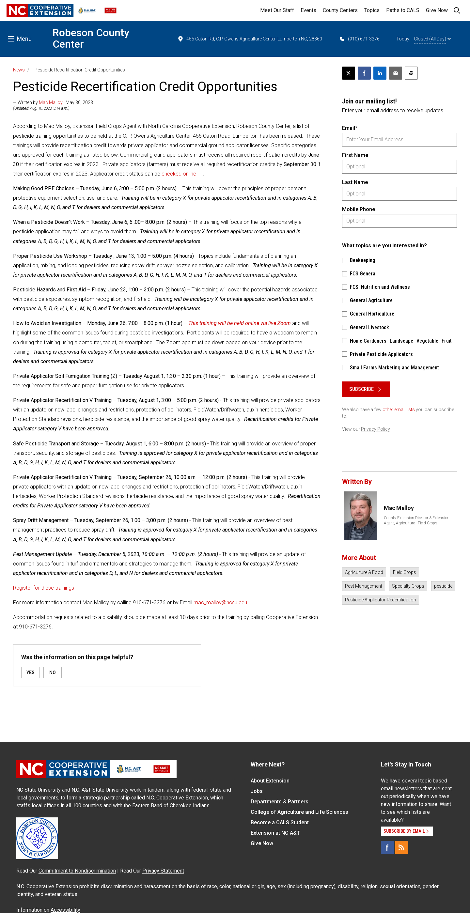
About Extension (270, 781)
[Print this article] (411, 73)
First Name (355, 155)
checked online (179, 174)
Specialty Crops (408, 586)
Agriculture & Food (364, 572)
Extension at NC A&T (275, 833)
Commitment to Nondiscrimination (77, 871)
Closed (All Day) (432, 38)
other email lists (399, 409)
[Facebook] (387, 847)
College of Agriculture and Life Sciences (299, 812)
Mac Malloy (51, 102)
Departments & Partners (279, 801)
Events (308, 10)
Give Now (437, 10)
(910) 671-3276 (359, 39)
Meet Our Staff (277, 10)
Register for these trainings (43, 588)
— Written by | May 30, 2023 (53, 102)
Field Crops (404, 572)
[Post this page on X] (348, 73)
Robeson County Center (91, 38)
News (19, 69)
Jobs (257, 791)
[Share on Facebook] (364, 73)
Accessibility (65, 910)
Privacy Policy (375, 429)
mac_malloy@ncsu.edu (220, 602)
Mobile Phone (358, 209)
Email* (349, 128)
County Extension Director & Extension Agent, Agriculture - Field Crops (416, 520)
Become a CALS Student (280, 822)
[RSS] (401, 847)
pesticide (443, 586)
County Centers (340, 10)
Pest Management (363, 586)
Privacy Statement (163, 871)
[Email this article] (395, 73)
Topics (372, 10)
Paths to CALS (402, 10)
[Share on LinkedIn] (379, 73)
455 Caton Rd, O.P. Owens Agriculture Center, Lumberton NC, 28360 (249, 39)
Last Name (355, 182)
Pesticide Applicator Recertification (380, 599)
